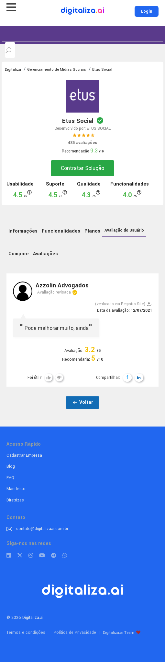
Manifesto (16, 489)
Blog (10, 466)
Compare (18, 253)
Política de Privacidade (75, 632)
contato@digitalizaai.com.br (42, 529)
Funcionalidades (61, 231)
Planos (92, 231)
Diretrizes (15, 500)
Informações (23, 231)
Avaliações (45, 253)
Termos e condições (25, 632)
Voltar (82, 402)
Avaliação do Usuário (124, 230)
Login (146, 11)
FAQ (10, 478)
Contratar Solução (82, 168)
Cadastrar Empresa (24, 455)
